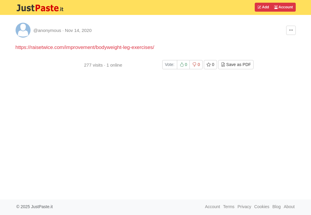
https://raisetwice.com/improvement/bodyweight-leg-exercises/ (85, 47)
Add (263, 7)
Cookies (261, 206)
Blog (276, 206)
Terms (228, 206)
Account (283, 7)
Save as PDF (236, 64)
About (289, 206)
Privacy (244, 206)
